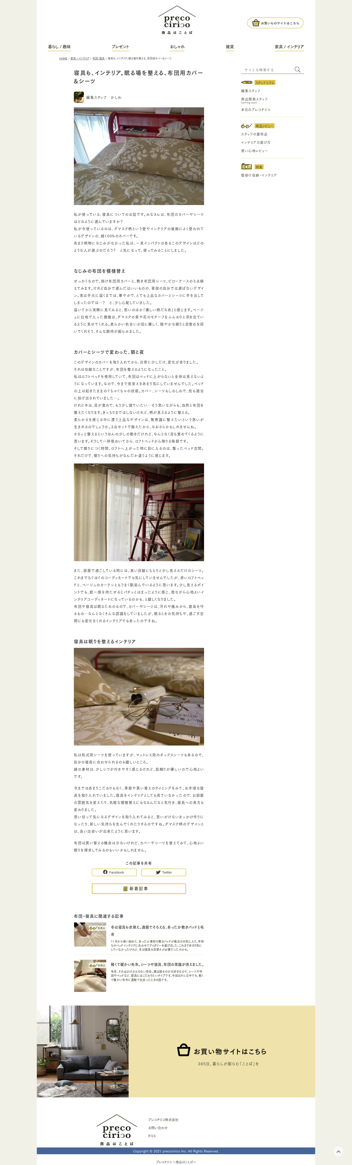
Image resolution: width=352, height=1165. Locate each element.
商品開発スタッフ (254, 98)
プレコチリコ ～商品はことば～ (176, 1161)
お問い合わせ (158, 1127)
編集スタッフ (250, 90)
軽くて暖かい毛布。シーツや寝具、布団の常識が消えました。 (157, 964)
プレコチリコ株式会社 (163, 1119)
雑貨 (230, 46)
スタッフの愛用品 (254, 134)
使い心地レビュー (254, 150)
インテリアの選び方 (256, 142)
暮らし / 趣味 (59, 46)
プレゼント (120, 46)
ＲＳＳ (152, 1135)
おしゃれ (177, 46)
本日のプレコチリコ (256, 109)
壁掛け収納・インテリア (259, 175)
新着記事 (139, 888)
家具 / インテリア (289, 46)
